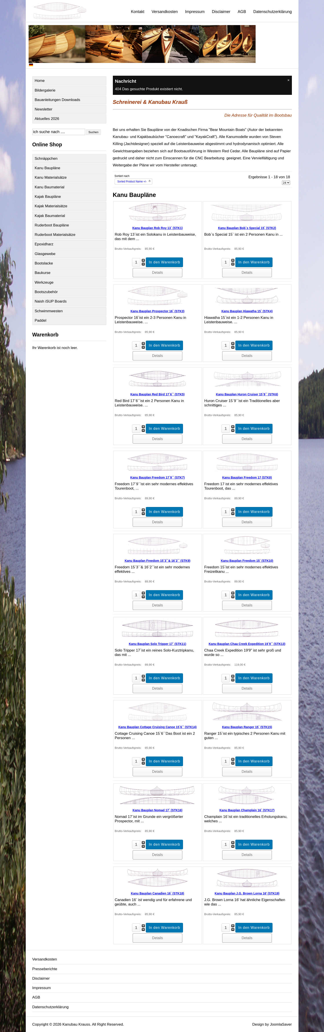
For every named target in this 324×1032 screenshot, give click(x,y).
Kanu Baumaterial (49, 187)
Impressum (195, 11)
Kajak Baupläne (48, 197)
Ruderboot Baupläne (52, 225)
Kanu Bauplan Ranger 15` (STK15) (247, 727)
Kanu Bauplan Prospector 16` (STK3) (157, 311)
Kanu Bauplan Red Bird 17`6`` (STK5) (157, 394)
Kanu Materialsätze (51, 177)
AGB (242, 11)
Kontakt (137, 11)
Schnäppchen (46, 158)
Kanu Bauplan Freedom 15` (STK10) (247, 560)
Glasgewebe (45, 254)
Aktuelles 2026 (47, 119)
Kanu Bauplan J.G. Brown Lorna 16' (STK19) (247, 893)
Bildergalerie (45, 90)
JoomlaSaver (281, 1024)
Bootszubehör (46, 292)
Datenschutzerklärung (272, 11)
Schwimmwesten (49, 311)
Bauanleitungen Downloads (57, 100)
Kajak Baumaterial (50, 216)
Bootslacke (44, 263)
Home (40, 81)
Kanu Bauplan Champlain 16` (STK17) (247, 810)
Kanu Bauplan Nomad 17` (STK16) (157, 810)
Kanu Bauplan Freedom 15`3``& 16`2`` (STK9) (157, 560)
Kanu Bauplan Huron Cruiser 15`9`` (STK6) (247, 394)
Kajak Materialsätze (51, 206)
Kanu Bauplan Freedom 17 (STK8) (247, 477)
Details (157, 272)
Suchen (93, 132)
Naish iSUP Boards (51, 301)
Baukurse (43, 273)
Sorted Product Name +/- (132, 181)
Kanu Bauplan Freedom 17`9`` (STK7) (157, 477)
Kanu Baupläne (47, 168)
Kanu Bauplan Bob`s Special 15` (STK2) (247, 228)
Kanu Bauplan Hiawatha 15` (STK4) (247, 311)
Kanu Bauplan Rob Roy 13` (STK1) (157, 228)
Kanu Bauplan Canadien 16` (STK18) (157, 893)
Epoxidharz (44, 244)
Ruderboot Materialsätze (55, 235)
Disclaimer (221, 11)
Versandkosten (165, 11)
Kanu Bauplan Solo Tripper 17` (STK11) (157, 644)
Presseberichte (44, 969)
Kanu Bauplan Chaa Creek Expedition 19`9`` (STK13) (247, 644)
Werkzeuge (44, 282)
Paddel (40, 320)
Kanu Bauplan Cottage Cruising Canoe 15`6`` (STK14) (157, 727)
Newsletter (43, 109)
